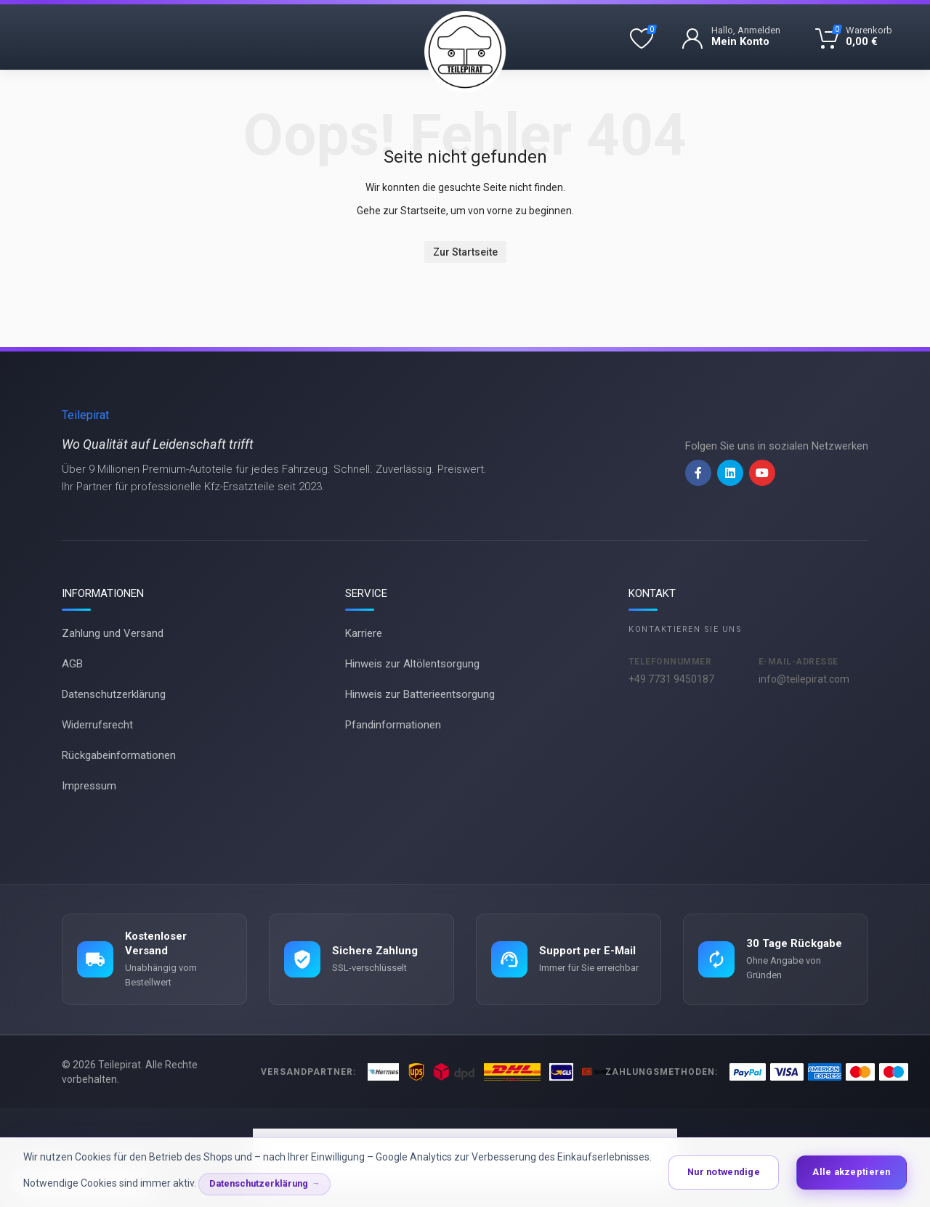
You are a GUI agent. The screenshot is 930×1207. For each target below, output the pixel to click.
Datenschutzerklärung (114, 694)
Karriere (363, 633)
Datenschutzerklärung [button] (258, 1183)
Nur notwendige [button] (723, 1171)
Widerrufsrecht (97, 724)
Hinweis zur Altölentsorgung (412, 663)
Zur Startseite (465, 252)
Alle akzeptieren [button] (851, 1171)
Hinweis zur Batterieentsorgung (420, 694)
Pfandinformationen (393, 724)
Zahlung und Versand (112, 633)
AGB (72, 663)
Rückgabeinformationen (119, 755)
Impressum (89, 785)
